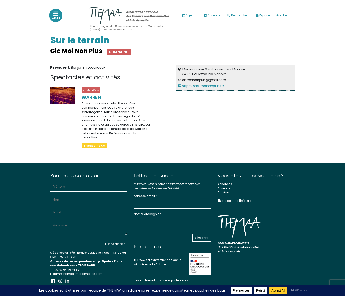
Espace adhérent (235, 200)
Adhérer (223, 192)
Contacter (115, 244)
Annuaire (212, 15)
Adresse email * (145, 196)
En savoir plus (94, 145)
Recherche (237, 15)
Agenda (190, 15)
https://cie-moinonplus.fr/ (202, 86)
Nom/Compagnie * (147, 214)
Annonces (225, 184)
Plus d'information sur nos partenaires (161, 280)
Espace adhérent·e (271, 15)
